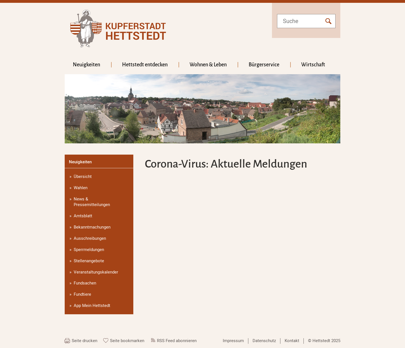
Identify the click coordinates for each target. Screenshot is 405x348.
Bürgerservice (264, 64)
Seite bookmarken (127, 340)
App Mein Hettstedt (92, 305)
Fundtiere (82, 294)
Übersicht (83, 176)
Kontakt (292, 340)
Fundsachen (85, 283)
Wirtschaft (313, 64)
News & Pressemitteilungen (92, 201)
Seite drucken (84, 340)
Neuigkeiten (86, 64)
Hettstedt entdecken (145, 64)
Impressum (233, 340)
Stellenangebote (89, 260)
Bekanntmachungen (92, 227)
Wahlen (80, 187)
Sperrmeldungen (89, 249)
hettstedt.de (118, 29)
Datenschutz (264, 340)
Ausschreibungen (90, 238)
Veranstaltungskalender (96, 272)
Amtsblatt (83, 215)
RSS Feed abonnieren (177, 340)
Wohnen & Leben (208, 64)
